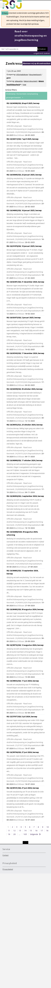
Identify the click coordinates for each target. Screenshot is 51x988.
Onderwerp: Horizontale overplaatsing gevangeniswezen (22, 96)
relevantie (18, 81)
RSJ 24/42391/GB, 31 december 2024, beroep (26, 298)
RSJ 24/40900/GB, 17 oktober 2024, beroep (26, 476)
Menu (6, 13)
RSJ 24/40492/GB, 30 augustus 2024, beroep (26, 625)
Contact (5, 855)
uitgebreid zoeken (42, 53)
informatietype (22, 74)
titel (24, 84)
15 (31, 830)
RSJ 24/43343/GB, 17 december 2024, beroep (26, 369)
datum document (30, 81)
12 (14, 830)
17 (42, 830)
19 (9, 834)
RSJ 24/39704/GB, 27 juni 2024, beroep (26, 768)
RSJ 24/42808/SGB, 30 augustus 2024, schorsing (26, 549)
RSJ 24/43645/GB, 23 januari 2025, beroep (26, 190)
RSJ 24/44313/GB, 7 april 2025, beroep (26, 155)
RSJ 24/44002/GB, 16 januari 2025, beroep (26, 226)
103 (25, 834)
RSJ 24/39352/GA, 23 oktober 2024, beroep (26, 440)
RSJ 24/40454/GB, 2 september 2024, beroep (26, 512)
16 (36, 830)
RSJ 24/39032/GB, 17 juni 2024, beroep (26, 697)
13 (20, 830)
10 (47, 827)
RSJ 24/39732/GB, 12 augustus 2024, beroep (26, 661)
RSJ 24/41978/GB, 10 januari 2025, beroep (26, 262)
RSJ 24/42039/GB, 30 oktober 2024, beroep (26, 405)
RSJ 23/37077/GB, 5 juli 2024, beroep (26, 732)
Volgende (34, 834)
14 (25, 830)
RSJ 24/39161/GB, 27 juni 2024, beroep (26, 804)
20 (14, 834)
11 (9, 830)
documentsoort (35, 74)
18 (47, 830)
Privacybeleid (8, 869)
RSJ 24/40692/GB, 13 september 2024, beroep (26, 588)
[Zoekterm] (18, 49)
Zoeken (42, 49)
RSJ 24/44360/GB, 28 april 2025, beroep (26, 119)
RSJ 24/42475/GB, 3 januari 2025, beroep (26, 333)
